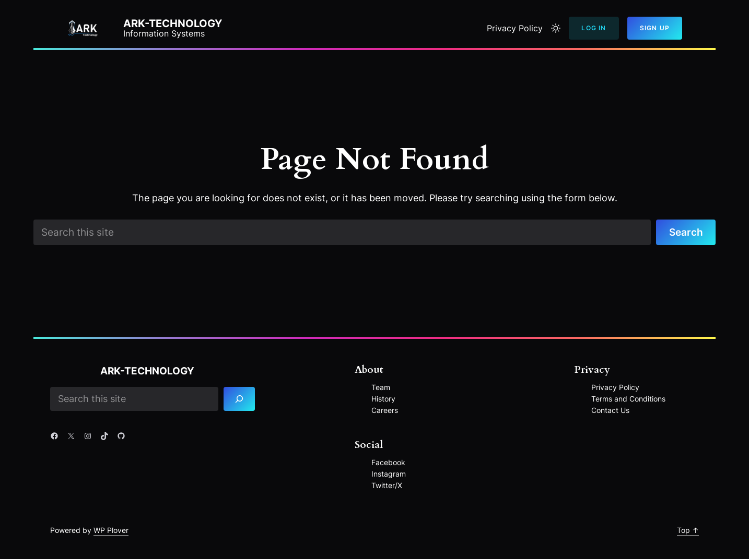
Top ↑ (688, 530)
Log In (593, 28)
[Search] (239, 399)
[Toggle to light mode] (556, 28)
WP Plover (110, 530)
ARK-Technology (172, 23)
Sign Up (655, 28)
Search (686, 232)
